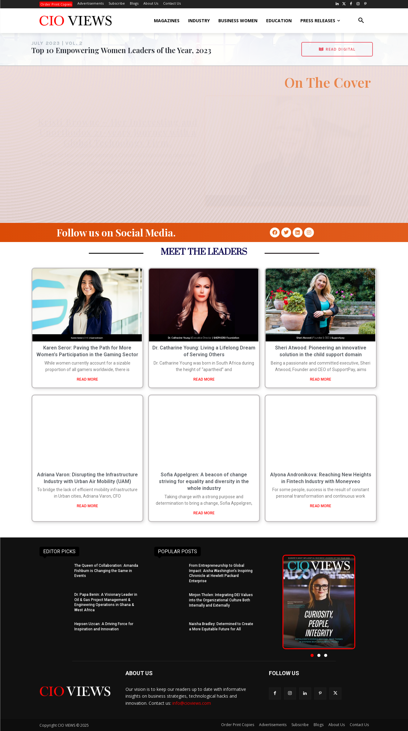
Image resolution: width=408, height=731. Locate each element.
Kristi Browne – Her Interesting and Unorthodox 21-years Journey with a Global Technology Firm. (118, 132)
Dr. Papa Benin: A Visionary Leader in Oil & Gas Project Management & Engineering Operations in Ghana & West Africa (105, 602)
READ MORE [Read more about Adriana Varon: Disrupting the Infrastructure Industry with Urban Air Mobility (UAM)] (87, 506)
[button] (361, 20)
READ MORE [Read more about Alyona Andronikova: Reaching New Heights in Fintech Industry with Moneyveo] (320, 506)
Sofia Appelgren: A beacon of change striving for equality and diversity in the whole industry (204, 481)
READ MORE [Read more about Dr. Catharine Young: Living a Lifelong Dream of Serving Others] (204, 379)
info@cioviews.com (191, 703)
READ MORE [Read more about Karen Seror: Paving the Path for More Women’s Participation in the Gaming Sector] (87, 379)
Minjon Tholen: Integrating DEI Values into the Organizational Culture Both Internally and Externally (221, 600)
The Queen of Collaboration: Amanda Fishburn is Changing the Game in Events (106, 570)
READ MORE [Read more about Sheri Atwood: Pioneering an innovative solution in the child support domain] (320, 379)
